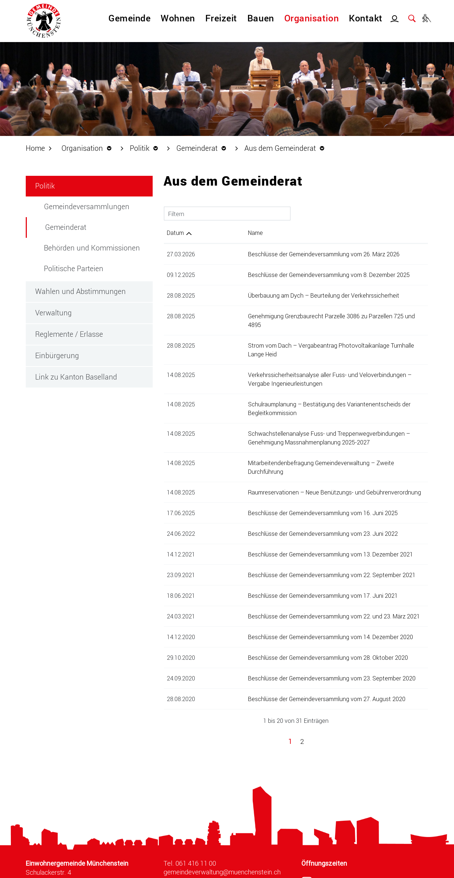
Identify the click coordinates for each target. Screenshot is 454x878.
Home (35, 148)
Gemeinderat (65, 227)
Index (381, 869)
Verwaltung (53, 312)
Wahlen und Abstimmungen (80, 291)
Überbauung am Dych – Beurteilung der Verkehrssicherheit (276, 295)
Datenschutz (345, 869)
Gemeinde (129, 18)
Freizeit (221, 18)
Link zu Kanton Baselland (76, 376)
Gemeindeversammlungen (86, 206)
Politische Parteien (73, 268)
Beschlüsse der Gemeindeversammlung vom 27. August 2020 (279, 664)
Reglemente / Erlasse (69, 334)
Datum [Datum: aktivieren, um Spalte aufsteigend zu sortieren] (175, 232)
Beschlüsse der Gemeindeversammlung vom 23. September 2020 (284, 643)
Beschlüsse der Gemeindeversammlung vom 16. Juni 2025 (276, 478)
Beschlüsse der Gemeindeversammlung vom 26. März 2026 (276, 254)
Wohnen (178, 18)
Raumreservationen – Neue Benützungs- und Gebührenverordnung (287, 457)
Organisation (311, 18)
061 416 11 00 (196, 828)
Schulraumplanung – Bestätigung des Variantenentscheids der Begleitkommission (307, 386)
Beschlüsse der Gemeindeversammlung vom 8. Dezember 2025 (282, 274)
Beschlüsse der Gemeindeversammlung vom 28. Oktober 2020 (281, 622)
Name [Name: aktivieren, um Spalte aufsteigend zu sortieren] (208, 232)
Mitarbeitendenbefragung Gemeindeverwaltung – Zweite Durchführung (292, 436)
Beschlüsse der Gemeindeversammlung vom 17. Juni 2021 (276, 560)
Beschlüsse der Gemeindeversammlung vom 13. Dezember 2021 (283, 519)
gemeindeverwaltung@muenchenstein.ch (222, 837)
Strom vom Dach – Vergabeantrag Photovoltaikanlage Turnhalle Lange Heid (299, 336)
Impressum (415, 869)
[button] (88, 148)
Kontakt (366, 18)
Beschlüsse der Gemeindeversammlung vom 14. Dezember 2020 (283, 602)
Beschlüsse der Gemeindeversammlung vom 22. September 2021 (284, 540)
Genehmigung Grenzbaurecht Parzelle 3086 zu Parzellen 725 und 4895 (291, 316)
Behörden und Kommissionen (92, 247)
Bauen (260, 18)
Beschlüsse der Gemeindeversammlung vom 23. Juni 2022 (276, 498)
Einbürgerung (57, 355)
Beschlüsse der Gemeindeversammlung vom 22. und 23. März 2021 (287, 581)
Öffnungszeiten (324, 828)
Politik (45, 185)
